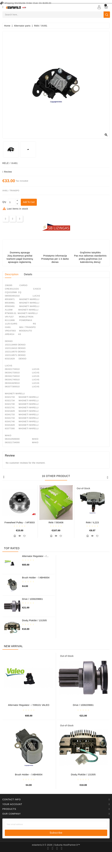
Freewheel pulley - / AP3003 (20, 522)
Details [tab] (28, 274)
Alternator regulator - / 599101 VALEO (34, 557)
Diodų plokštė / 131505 (34, 620)
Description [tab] (12, 274)
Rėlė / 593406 (56, 522)
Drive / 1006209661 (32, 599)
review (7, 171)
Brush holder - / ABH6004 (35, 577)
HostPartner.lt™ (71, 845)
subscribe (56, 832)
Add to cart (29, 202)
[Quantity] (12, 202)
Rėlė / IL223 (92, 522)
